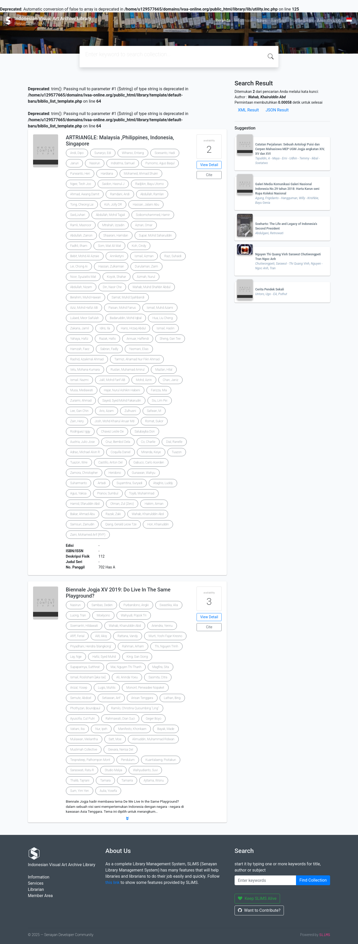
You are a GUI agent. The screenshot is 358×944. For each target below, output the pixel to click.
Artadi (102, 483)
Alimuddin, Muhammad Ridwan (153, 739)
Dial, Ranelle (174, 442)
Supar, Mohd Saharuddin (155, 235)
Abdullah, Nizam (81, 287)
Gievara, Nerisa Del (120, 749)
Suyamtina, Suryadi (129, 483)
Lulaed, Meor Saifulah (84, 318)
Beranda (223, 20)
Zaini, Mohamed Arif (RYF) (87, 534)
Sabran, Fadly (109, 349)
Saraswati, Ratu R (82, 770)
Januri (74, 163)
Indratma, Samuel (123, 163)
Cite (209, 175)
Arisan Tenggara (142, 698)
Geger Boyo (153, 718)
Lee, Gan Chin (79, 411)
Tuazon (177, 452)
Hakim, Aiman (154, 504)
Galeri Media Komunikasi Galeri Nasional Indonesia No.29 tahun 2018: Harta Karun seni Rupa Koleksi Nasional (287, 188)
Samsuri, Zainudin (82, 524)
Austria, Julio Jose (82, 442)
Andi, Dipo (77, 153)
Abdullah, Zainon (81, 235)
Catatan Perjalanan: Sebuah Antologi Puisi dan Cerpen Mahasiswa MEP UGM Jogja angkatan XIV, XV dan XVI (290, 149)
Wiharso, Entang (133, 153)
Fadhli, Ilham (78, 246)
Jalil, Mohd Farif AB (112, 380)
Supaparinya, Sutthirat (85, 667)
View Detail (209, 165)
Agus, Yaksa (78, 493)
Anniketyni (117, 256)
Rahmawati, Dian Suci (120, 718)
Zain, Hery (77, 421)
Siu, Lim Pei (159, 400)
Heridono (115, 473)
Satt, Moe (115, 739)
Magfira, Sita (160, 667)
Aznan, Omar (143, 225)
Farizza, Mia (159, 390)
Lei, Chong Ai (79, 266)
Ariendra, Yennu (162, 626)
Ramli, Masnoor (80, 225)
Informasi (243, 20)
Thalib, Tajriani (79, 780)
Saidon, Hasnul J (113, 184)
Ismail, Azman (144, 256)
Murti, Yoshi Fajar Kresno (165, 636)
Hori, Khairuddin (158, 524)
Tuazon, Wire (79, 462)
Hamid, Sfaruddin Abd (85, 504)
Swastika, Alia (169, 605)
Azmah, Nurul (146, 277)
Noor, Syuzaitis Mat (83, 277)
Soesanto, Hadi (165, 153)
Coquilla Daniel (120, 452)
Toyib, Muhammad (141, 493)
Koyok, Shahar (116, 277)
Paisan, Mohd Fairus (122, 308)
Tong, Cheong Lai (82, 204)
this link (112, 882)
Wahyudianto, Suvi (145, 770)
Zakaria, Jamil (79, 328)
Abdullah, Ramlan (152, 194)
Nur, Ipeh (101, 729)
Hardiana (107, 173)
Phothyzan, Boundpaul (85, 708)
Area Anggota (329, 20)
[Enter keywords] (265, 880)
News (261, 20)
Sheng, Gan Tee (170, 338)
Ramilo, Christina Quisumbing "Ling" (135, 708)
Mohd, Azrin (144, 380)
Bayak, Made (165, 729)
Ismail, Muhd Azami (160, 308)
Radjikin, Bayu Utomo (149, 184)
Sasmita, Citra (158, 677)
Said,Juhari (77, 215)
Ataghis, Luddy (163, 483)
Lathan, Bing (172, 698)
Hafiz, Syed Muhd (104, 656)
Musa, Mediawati (81, 390)
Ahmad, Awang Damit (84, 194)
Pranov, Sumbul (107, 493)
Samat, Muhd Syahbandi (128, 297)
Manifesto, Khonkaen (132, 729)
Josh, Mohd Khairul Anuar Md (114, 421)
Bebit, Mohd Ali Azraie (84, 256)
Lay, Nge (76, 656)
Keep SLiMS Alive (257, 898)
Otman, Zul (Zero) (122, 504)
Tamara (105, 780)
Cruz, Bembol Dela (118, 442)
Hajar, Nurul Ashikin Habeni (122, 390)
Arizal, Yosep (78, 687)
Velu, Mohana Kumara (85, 369)
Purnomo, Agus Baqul (159, 163)
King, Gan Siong (137, 656)
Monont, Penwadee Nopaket (145, 687)
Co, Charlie (148, 442)
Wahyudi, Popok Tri (133, 615)
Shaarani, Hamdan (115, 235)
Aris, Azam (106, 411)
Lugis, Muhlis (107, 687)
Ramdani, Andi (119, 194)
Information (38, 877)
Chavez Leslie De (112, 431)
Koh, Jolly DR (113, 204)
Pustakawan (301, 20)
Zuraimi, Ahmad (80, 400)
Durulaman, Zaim (146, 266)
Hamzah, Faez (79, 349)
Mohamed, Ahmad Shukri (141, 173)
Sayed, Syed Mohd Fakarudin (121, 400)
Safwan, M (154, 411)
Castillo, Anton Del (110, 462)
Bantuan (278, 20)
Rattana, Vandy (128, 636)
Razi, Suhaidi (172, 256)
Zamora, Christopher (84, 473)
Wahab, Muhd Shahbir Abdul (151, 287)
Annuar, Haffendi (138, 338)
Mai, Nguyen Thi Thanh (126, 667)
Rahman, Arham (133, 646)
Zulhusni (130, 411)
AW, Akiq (100, 636)
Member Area (40, 895)
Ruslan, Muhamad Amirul (127, 369)
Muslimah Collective (83, 749)
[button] (127, 818)
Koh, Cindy (139, 246)
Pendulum (128, 760)
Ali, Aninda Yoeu (127, 677)
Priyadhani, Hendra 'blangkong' (90, 646)
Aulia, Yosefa (108, 791)
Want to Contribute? (259, 910)
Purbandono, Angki (136, 605)
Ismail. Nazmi (79, 380)
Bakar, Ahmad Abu (82, 514)
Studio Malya (113, 770)
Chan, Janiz (170, 380)
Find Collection (313, 880)
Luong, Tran (78, 615)
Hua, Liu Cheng (162, 318)
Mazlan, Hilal (163, 369)
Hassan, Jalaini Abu (146, 204)
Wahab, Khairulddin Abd (148, 514)
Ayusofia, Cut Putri (82, 718)
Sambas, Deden (102, 605)
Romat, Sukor (154, 421)
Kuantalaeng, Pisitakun (160, 760)
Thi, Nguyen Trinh (166, 646)
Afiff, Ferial (77, 636)
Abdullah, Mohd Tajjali (110, 215)
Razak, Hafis (107, 338)
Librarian (36, 889)
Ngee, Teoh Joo (80, 184)
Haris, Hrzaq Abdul (133, 328)
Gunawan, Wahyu (143, 473)
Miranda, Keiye (151, 452)
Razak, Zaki (113, 514)
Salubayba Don (145, 431)
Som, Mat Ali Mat (109, 246)
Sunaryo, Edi (103, 153)
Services (35, 883)
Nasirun (94, 163)
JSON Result (277, 110)
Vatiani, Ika (77, 729)
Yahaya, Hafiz (79, 338)
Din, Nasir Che (112, 287)
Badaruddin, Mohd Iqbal (126, 318)
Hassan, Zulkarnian (111, 266)
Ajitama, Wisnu (154, 780)
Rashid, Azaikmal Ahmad (87, 359)
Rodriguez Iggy (80, 431)
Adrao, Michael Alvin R (85, 452)
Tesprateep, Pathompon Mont (90, 760)
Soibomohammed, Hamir (153, 215)
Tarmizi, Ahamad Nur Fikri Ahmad (137, 359)
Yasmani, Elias (139, 349)
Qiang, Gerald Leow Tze (120, 524)
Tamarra (127, 780)
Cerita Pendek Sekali (269, 289)
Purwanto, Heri (80, 173)
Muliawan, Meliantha (84, 739)
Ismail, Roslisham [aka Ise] (88, 677)
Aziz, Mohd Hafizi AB (84, 308)
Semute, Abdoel (80, 698)
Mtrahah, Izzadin (113, 225)
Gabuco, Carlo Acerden (148, 462)
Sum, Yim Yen (79, 791)
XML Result (248, 110)
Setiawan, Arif (111, 698)
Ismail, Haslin (165, 328)
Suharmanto (78, 483)
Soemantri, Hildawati (84, 626)
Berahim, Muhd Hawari (85, 297)
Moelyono (103, 615)
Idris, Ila (105, 328)
